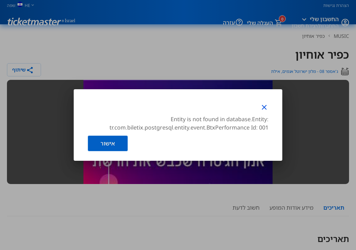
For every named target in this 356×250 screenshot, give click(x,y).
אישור (108, 143)
